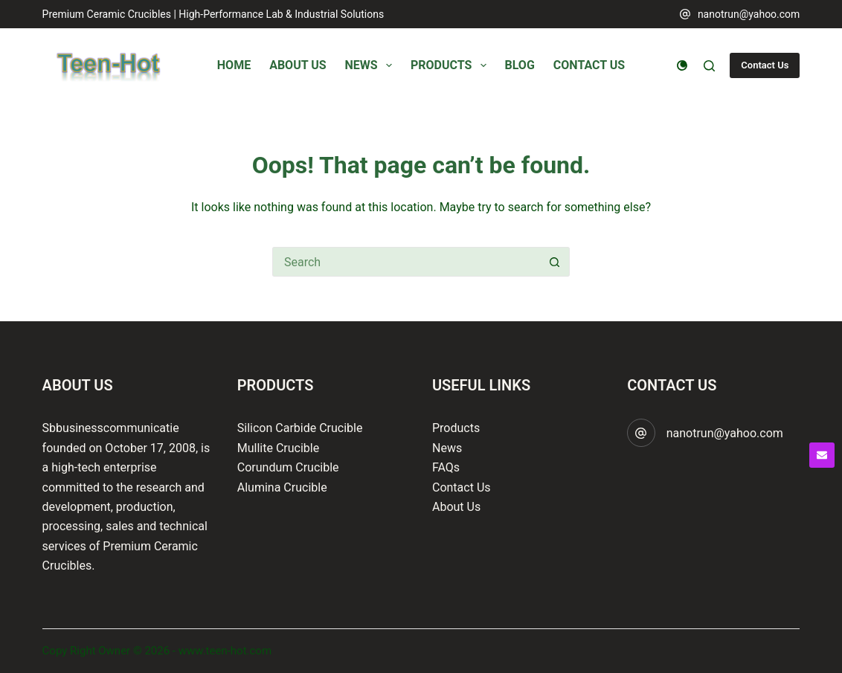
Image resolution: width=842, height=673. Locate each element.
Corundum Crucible (288, 467)
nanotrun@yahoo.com (749, 14)
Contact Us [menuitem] (589, 65)
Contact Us (764, 65)
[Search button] (555, 262)
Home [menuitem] (234, 65)
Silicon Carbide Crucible (300, 428)
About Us (456, 507)
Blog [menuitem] (520, 65)
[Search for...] (406, 262)
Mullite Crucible (278, 448)
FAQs (446, 467)
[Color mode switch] (682, 65)
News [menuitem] (371, 65)
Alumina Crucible (282, 487)
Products (456, 428)
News (447, 448)
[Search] (709, 65)
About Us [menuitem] (297, 65)
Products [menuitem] (451, 65)
